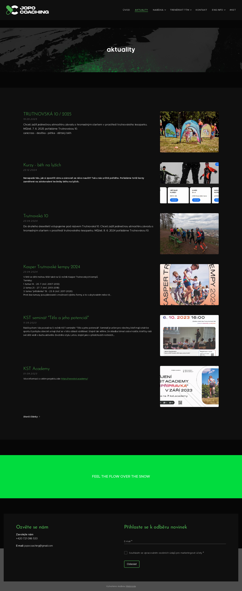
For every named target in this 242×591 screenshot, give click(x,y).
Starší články (30, 416)
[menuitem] (135, 10)
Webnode (131, 586)
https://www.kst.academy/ (74, 378)
